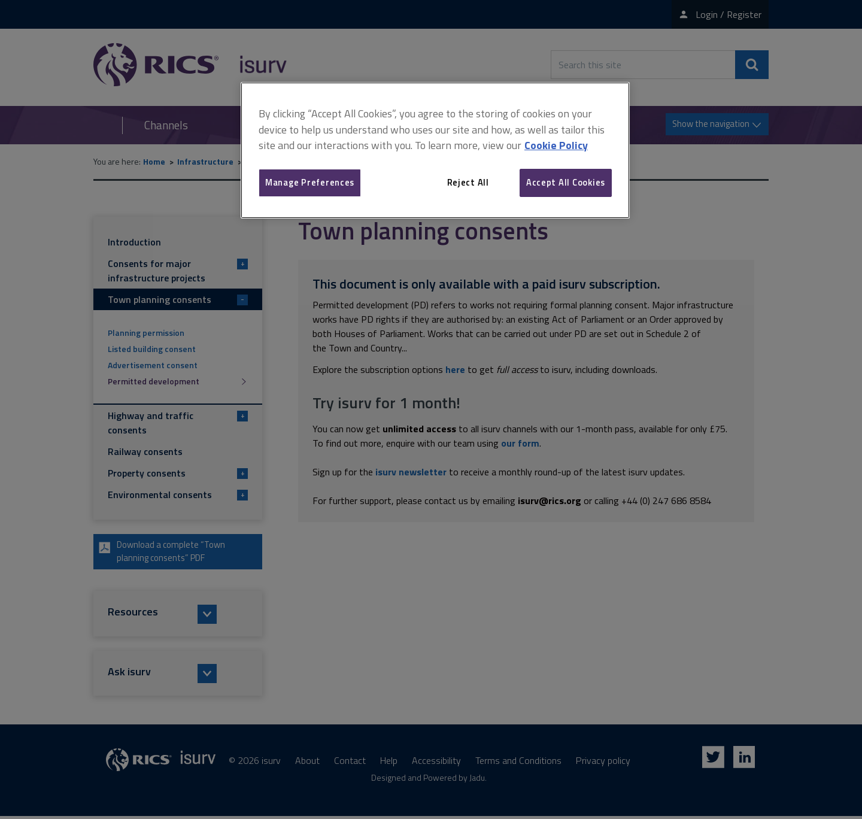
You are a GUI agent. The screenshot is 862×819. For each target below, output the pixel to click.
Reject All (468, 182)
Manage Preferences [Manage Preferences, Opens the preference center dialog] (309, 182)
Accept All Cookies (565, 182)
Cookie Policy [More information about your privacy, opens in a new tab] (556, 145)
